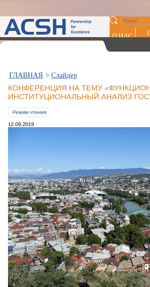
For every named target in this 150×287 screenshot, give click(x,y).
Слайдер (64, 35)
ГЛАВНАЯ (26, 35)
